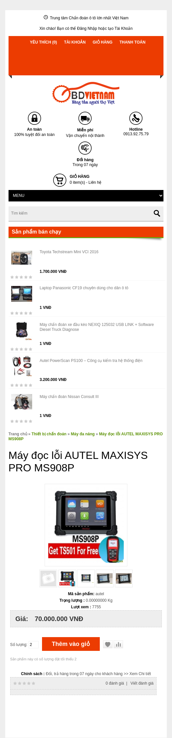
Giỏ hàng (102, 42)
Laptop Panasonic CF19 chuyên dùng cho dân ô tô (84, 288)
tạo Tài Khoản (120, 28)
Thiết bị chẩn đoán (49, 434)
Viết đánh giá (142, 683)
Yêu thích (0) (43, 42)
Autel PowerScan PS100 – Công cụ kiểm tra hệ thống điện (91, 360)
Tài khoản (75, 42)
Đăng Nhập (87, 28)
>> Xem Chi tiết (137, 674)
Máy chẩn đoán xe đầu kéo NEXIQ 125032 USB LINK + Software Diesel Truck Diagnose (97, 327)
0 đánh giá (115, 683)
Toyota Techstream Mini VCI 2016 (69, 252)
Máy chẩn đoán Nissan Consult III (69, 396)
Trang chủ (18, 434)
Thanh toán (132, 42)
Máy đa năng (83, 434)
